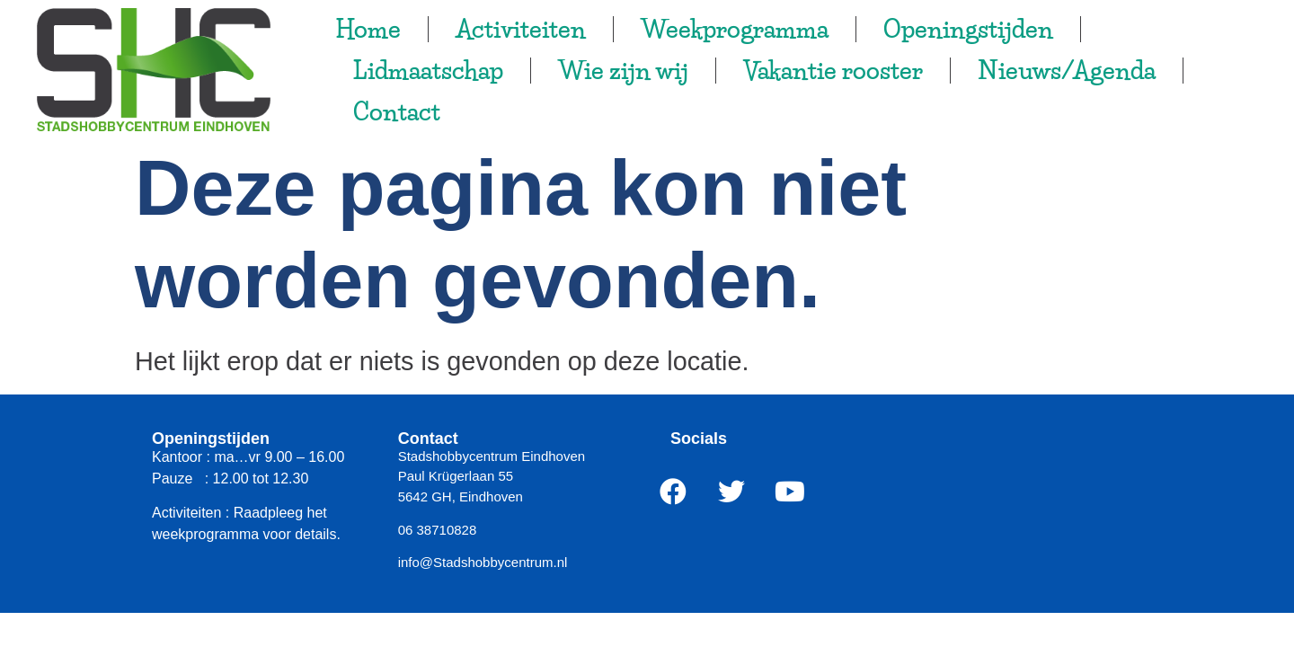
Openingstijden (968, 29)
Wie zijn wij (623, 70)
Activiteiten (521, 29)
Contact (396, 112)
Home (368, 29)
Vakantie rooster (833, 70)
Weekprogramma (735, 29)
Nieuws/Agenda (1067, 70)
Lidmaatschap (428, 70)
